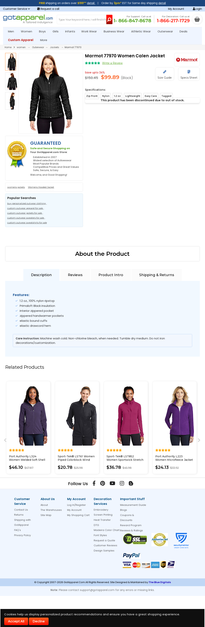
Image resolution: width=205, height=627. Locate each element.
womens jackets (16, 187)
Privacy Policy (22, 535)
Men (12, 31)
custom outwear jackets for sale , (25, 212)
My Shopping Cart (78, 515)
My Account (176, 9)
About (44, 505)
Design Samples (104, 550)
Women (28, 31)
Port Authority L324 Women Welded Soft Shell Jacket (27, 460)
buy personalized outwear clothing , (27, 203)
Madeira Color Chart (107, 530)
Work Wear (90, 31)
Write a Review (112, 63)
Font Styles (100, 535)
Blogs (123, 510)
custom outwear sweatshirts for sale (27, 222)
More (45, 40)
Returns (19, 515)
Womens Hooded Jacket (41, 187)
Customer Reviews (105, 545)
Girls (57, 31)
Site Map (46, 515)
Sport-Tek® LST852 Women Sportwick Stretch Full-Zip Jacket (125, 460)
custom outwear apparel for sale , (25, 208)
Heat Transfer (102, 520)
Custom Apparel (22, 40)
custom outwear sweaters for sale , (26, 217)
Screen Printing (103, 515)
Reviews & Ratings (131, 530)
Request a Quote (104, 540)
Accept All (16, 621)
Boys (44, 31)
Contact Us (21, 510)
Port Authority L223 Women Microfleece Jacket (174, 458)
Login (197, 9)
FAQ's (17, 530)
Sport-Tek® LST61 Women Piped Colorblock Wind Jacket (76, 460)
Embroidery (101, 510)
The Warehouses (51, 510)
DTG (96, 525)
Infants (71, 31)
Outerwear (167, 31)
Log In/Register (76, 505)
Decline (39, 621)
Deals (183, 31)
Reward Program (131, 525)
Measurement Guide (133, 505)
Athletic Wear (142, 31)
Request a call (48, 9)
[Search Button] (109, 19)
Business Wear (116, 31)
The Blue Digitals (160, 582)
